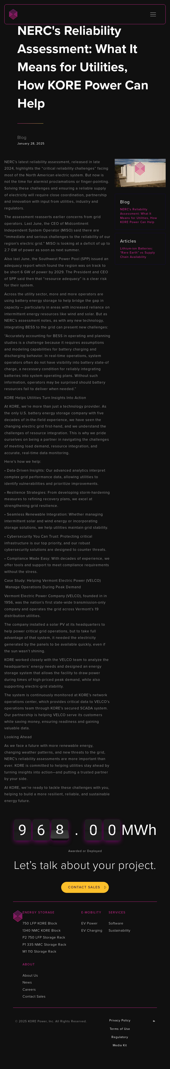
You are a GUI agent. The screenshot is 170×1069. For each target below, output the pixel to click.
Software (116, 923)
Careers (29, 989)
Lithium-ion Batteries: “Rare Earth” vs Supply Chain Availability (137, 253)
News (27, 982)
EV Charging (91, 930)
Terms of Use (120, 1029)
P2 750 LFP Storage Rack (44, 937)
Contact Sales (84, 887)
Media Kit (120, 1045)
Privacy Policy (120, 1020)
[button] (153, 14)
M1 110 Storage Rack (39, 951)
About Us (30, 975)
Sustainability (120, 930)
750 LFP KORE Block (40, 923)
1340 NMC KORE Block (42, 930)
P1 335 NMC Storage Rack (44, 944)
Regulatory (119, 1037)
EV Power (89, 923)
